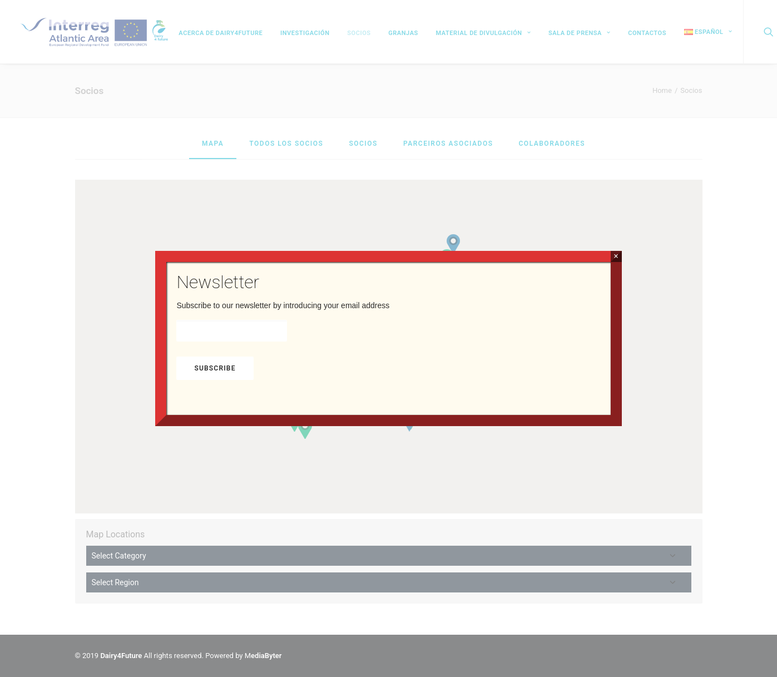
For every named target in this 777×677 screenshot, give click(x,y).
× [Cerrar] (615, 256)
